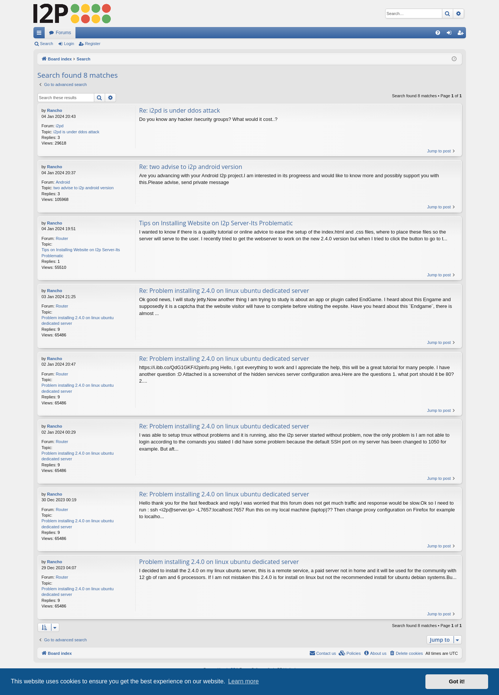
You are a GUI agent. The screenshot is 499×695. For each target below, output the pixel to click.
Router (62, 238)
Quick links (40, 34)
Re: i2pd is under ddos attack (179, 110)
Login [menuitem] (450, 34)
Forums (63, 32)
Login (69, 43)
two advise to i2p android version (83, 187)
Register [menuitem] (462, 34)
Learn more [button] (243, 681)
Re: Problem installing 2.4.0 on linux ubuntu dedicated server (224, 290)
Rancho (54, 110)
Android (63, 182)
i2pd (59, 126)
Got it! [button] (457, 681)
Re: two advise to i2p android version (190, 166)
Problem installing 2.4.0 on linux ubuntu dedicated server (78, 320)
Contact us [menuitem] (322, 653)
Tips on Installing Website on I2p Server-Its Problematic (81, 252)
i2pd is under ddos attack (76, 132)
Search (46, 43)
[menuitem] (437, 32)
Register (92, 43)
